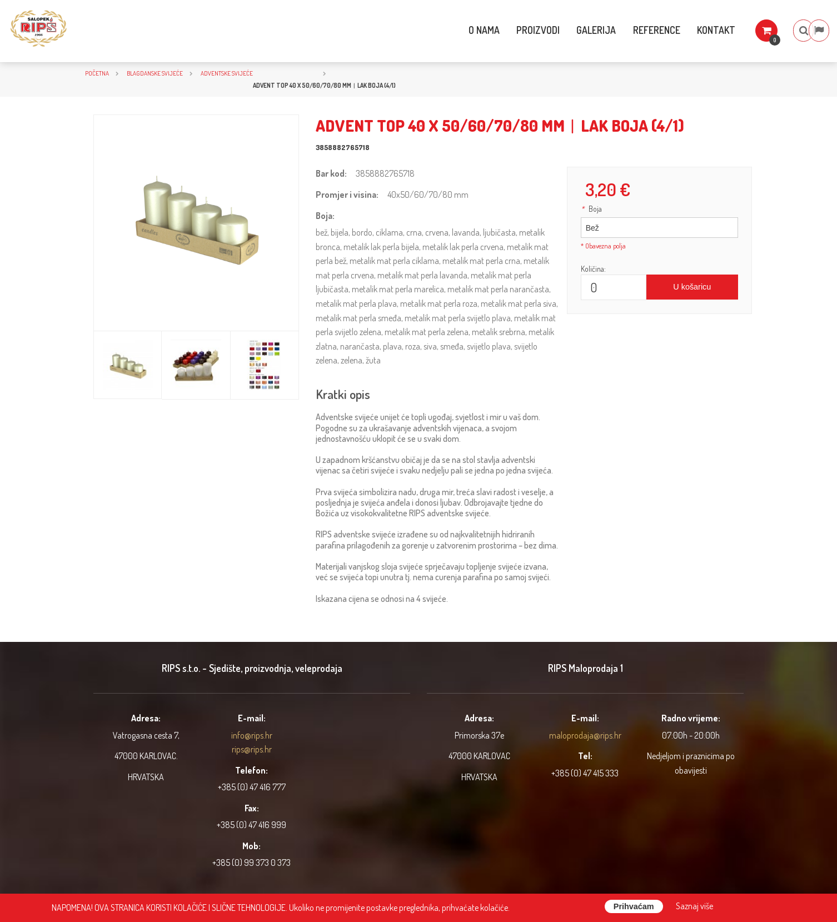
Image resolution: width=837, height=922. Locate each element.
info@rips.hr (251, 735)
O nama (451, 30)
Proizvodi (507, 30)
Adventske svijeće (227, 73)
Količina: (593, 268)
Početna (97, 73)
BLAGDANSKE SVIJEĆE (155, 73)
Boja (591, 208)
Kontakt (690, 30)
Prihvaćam (634, 906)
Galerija (567, 30)
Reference (628, 30)
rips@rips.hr (252, 749)
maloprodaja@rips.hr (585, 735)
